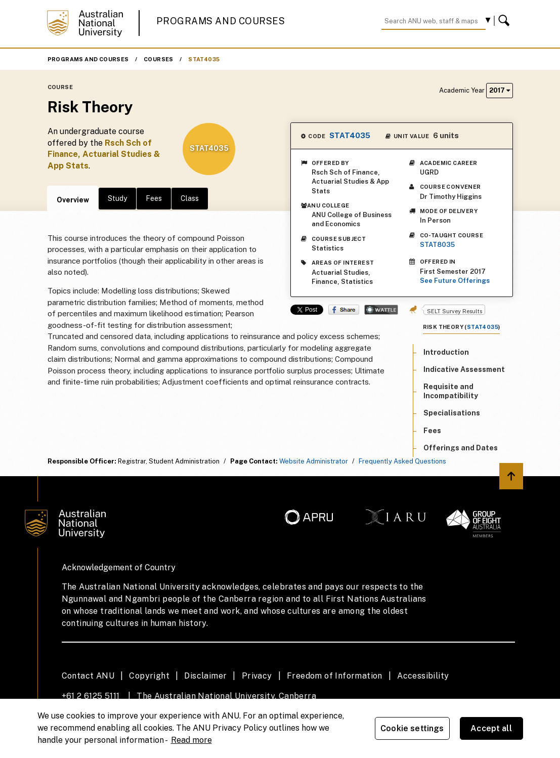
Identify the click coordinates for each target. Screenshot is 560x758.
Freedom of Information (334, 676)
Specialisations (451, 413)
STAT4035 (204, 59)
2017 (499, 90)
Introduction (446, 352)
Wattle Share (381, 310)
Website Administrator (313, 461)
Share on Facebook (343, 310)
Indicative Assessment (464, 369)
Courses (159, 59)
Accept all (491, 728)
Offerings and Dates (460, 448)
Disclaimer (205, 676)
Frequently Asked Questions (402, 461)
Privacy (257, 676)
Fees (154, 198)
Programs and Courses (220, 21)
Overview (73, 200)
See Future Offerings (455, 280)
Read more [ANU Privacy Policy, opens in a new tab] (191, 740)
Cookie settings (412, 728)
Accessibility (423, 676)
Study (117, 198)
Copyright (149, 676)
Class (190, 198)
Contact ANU (88, 676)
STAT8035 (437, 244)
